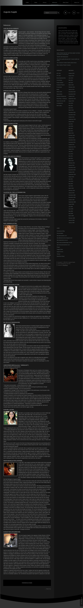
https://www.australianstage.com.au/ (64, 242)
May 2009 (71, 211)
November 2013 (72, 94)
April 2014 (71, 82)
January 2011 (71, 165)
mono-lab (68, 263)
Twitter (78, 12)
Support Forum (60, 251)
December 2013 (72, 91)
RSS (69, 12)
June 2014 (71, 77)
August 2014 (71, 75)
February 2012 (72, 135)
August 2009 (71, 204)
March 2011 (71, 160)
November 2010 (72, 169)
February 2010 (72, 190)
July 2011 (71, 151)
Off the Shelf (59, 91)
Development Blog (61, 231)
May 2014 (71, 80)
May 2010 (71, 183)
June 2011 (71, 153)
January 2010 (71, 192)
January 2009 (71, 220)
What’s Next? (66, 2)
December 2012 (72, 112)
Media (35, 2)
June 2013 (71, 103)
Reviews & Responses (61, 96)
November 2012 (72, 114)
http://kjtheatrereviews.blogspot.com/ (64, 237)
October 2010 (71, 172)
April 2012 (71, 130)
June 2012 (71, 126)
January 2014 (71, 89)
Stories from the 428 (61, 100)
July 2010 (71, 179)
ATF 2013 (59, 75)
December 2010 (72, 167)
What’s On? (76, 2)
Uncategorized (60, 103)
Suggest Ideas (60, 249)
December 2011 (72, 139)
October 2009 (71, 199)
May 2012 (71, 128)
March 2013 (71, 110)
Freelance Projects (61, 84)
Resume (44, 2)
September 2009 (72, 201)
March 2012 (71, 133)
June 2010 (71, 181)
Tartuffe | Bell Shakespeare (62, 56)
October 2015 (71, 73)
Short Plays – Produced (62, 98)
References (54, 2)
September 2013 (72, 98)
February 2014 (72, 87)
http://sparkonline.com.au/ (62, 240)
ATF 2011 (59, 73)
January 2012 (71, 137)
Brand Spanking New (61, 77)
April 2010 (71, 185)
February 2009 (72, 218)
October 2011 (71, 144)
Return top (48, 588)
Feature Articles (60, 82)
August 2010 (71, 176)
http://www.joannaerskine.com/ (63, 244)
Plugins (58, 247)
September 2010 (72, 174)
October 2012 (71, 117)
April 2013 (71, 107)
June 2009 (71, 208)
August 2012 (71, 121)
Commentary (59, 80)
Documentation (60, 233)
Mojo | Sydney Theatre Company (64, 65)
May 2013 (71, 105)
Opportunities (59, 94)
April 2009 (71, 213)
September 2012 (72, 119)
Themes (58, 254)
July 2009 (71, 206)
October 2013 (71, 96)
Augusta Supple (10, 12)
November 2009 (72, 197)
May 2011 (71, 156)
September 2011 (72, 146)
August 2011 (71, 149)
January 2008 (71, 222)
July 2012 (71, 123)
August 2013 (71, 100)
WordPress (65, 265)
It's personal (59, 87)
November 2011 (72, 142)
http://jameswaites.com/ (62, 235)
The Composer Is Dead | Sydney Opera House (67, 62)
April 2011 (71, 158)
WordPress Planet (60, 256)
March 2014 (71, 84)
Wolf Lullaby (59, 105)
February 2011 (72, 162)
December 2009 (72, 195)
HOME (27, 2)
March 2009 (71, 215)
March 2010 (71, 188)
